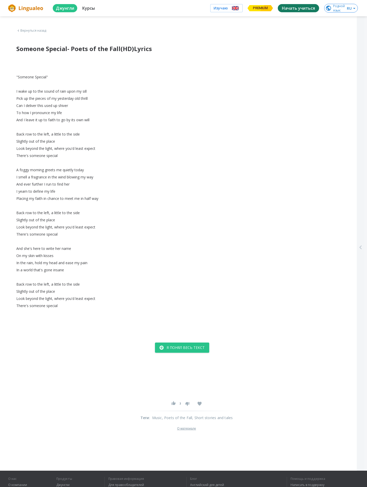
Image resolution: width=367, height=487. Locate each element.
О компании (17, 485)
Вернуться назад (31, 30)
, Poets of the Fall (177, 417)
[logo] (26, 8)
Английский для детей (207, 485)
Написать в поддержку (307, 485)
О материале (186, 428)
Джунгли (63, 485)
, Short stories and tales (212, 417)
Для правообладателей (126, 485)
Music (157, 417)
